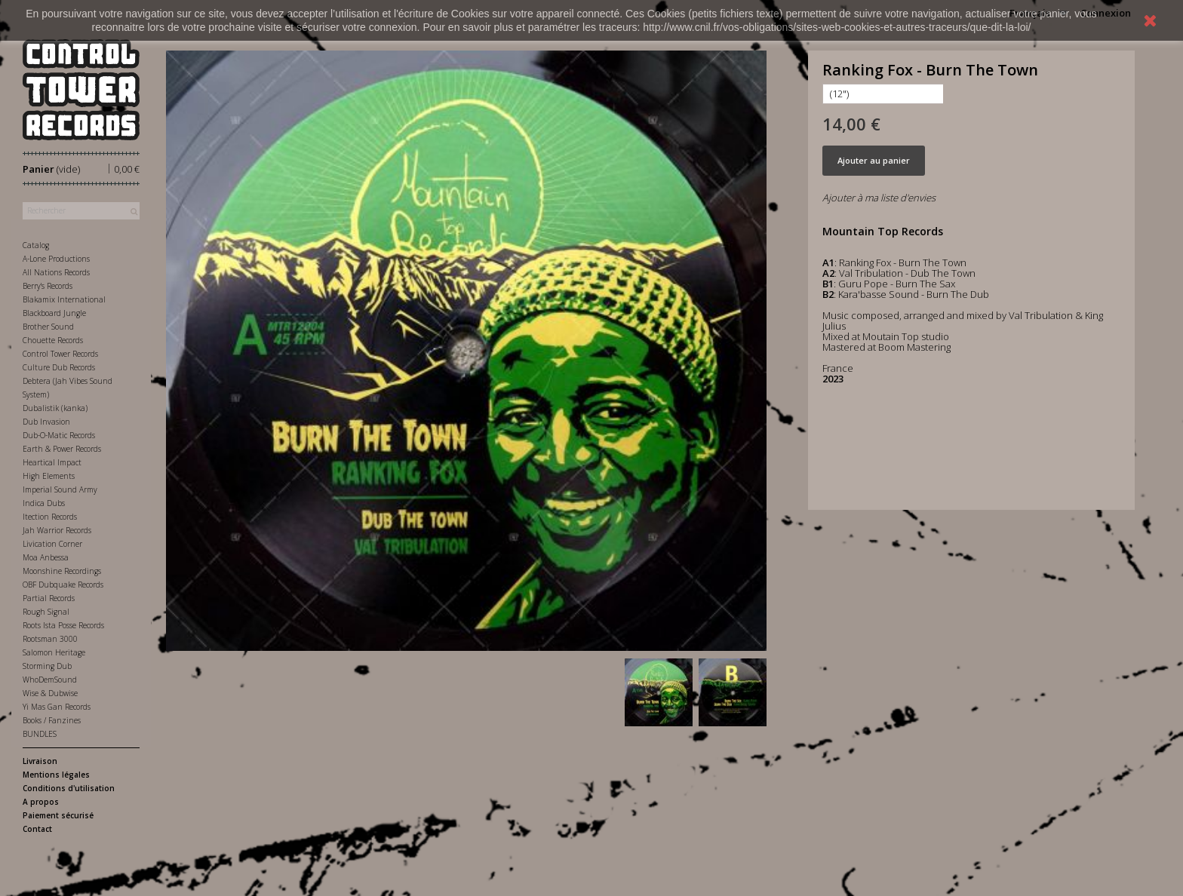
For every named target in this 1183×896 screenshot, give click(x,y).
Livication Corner (52, 544)
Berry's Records (47, 286)
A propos (41, 801)
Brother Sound (48, 326)
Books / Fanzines (52, 720)
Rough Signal (46, 611)
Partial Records (49, 598)
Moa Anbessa (46, 557)
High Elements (49, 476)
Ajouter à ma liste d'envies (879, 197)
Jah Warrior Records (57, 530)
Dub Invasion (46, 421)
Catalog (36, 245)
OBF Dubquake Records (63, 584)
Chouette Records (53, 340)
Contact (37, 829)
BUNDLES (40, 734)
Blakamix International (64, 299)
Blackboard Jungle (54, 313)
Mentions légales (56, 774)
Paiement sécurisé (58, 815)
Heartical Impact (52, 462)
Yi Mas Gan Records (57, 706)
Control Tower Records (60, 353)
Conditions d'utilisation (69, 788)
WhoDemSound (50, 679)
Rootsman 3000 (50, 639)
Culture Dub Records (59, 367)
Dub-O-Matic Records (59, 435)
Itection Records (50, 516)
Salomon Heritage (54, 652)
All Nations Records (56, 272)
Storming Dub (47, 666)
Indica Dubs (44, 503)
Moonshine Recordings (62, 571)
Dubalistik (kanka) (55, 408)
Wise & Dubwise (50, 693)
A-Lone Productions (56, 258)
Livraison (40, 761)
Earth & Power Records (62, 448)
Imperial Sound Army (60, 489)
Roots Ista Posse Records (63, 625)
